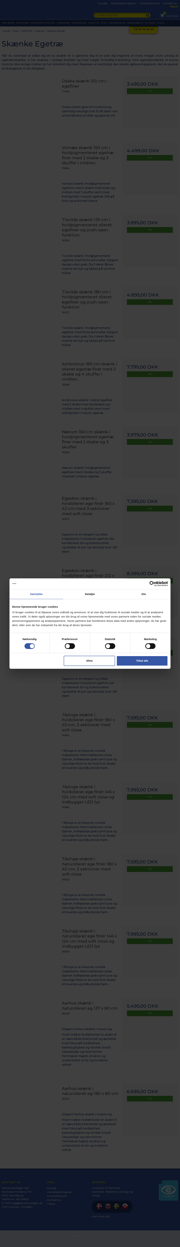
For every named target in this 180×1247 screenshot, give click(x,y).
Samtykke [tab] (36, 593)
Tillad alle (142, 660)
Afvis (89, 660)
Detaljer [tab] (90, 593)
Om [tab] (143, 593)
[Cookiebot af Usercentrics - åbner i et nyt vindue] (152, 583)
